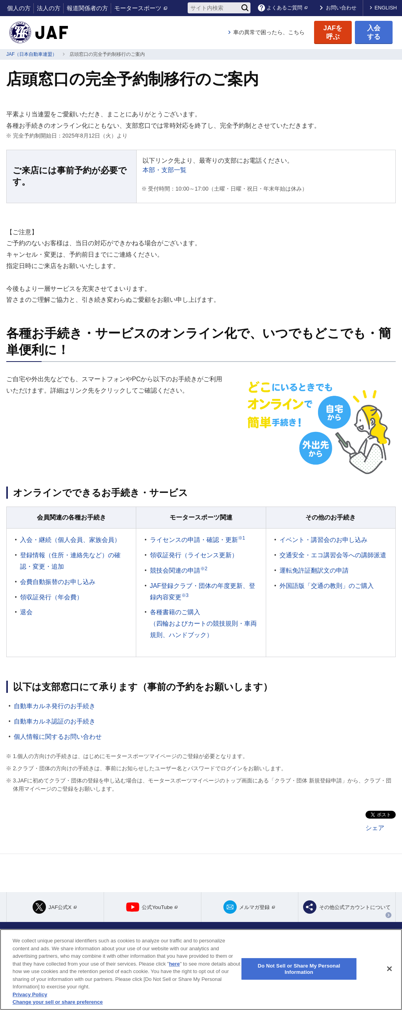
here (174, 964)
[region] (201, 969)
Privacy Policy (30, 994)
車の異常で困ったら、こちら (269, 32)
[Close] (389, 968)
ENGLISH (386, 8)
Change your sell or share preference (58, 1002)
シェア (374, 828)
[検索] (244, 7)
